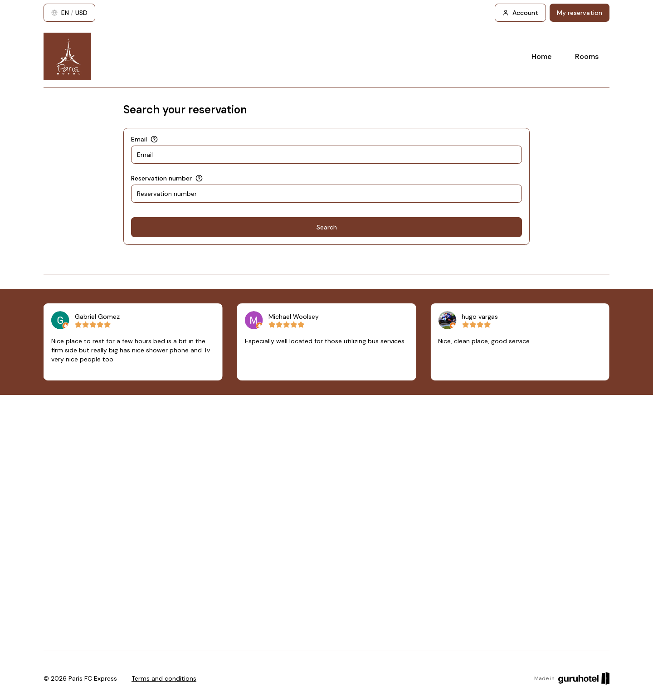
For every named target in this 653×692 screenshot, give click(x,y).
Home (541, 56)
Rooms (587, 56)
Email (139, 139)
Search (327, 227)
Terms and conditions (164, 678)
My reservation (579, 13)
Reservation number (161, 178)
